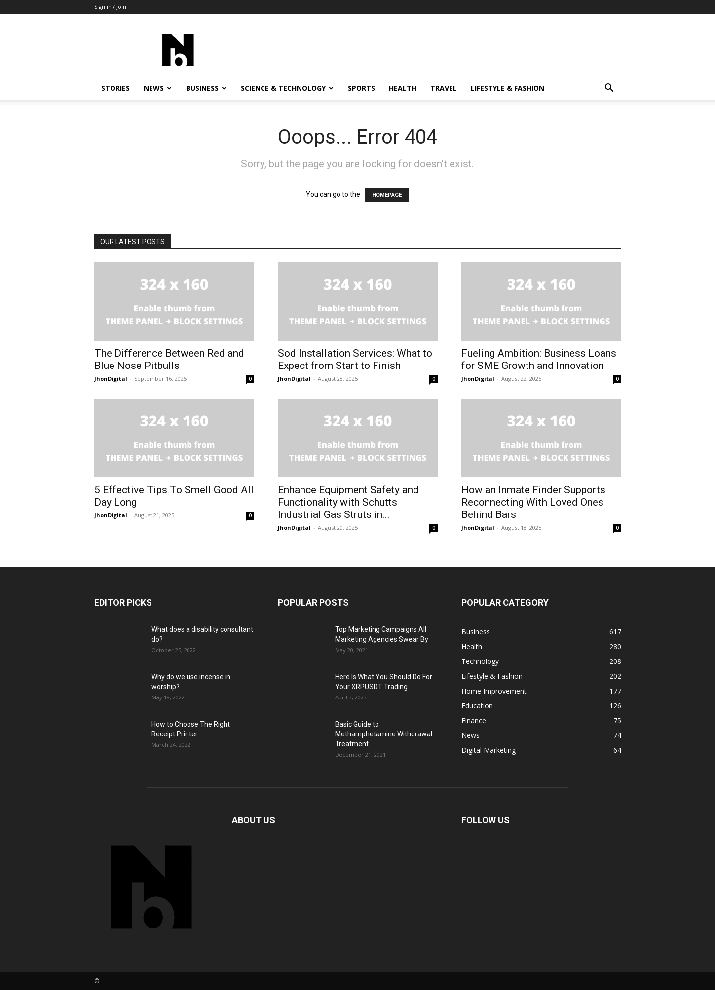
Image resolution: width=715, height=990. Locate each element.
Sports (361, 88)
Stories (115, 88)
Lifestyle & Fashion (507, 88)
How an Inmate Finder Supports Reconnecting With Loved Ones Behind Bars (533, 502)
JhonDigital (110, 378)
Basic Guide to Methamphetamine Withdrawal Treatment (383, 734)
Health (402, 88)
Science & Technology (287, 88)
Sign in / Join (110, 6)
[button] (609, 89)
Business (206, 88)
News (158, 88)
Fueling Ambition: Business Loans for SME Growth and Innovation (538, 359)
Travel (443, 88)
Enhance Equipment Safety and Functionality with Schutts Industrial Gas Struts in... (348, 502)
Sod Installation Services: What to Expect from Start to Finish (355, 359)
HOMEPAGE (387, 195)
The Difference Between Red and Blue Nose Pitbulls (169, 359)
